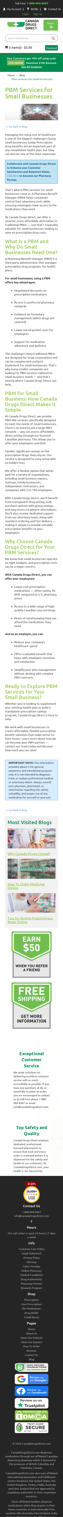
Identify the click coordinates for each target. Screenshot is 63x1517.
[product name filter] (32, 38)
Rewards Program (31, 1287)
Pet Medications (31, 1308)
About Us (31, 1333)
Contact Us (52, 9)
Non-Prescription (31, 1304)
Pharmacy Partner (31, 1283)
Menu (50, 25)
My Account (12, 9)
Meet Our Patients (31, 1337)
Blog (22, 75)
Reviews (31, 1350)
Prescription (31, 1299)
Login (25, 13)
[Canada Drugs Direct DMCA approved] (31, 1416)
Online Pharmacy (31, 1270)
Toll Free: (31, 3)
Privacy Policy (31, 1257)
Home (11, 75)
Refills (32, 9)
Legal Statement (31, 1253)
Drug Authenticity (31, 1279)
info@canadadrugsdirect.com (31, 1215)
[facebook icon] (31, 1221)
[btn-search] (53, 38)
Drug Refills (31, 1312)
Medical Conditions (31, 1274)
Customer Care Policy (31, 1248)
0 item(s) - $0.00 (18, 47)
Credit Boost (31, 1317)
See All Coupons (31, 66)
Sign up (37, 13)
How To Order (31, 1346)
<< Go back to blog (16, 126)
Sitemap (31, 1262)
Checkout (51, 47)
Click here (13, 175)
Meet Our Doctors (31, 1342)
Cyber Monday (31, 1266)
